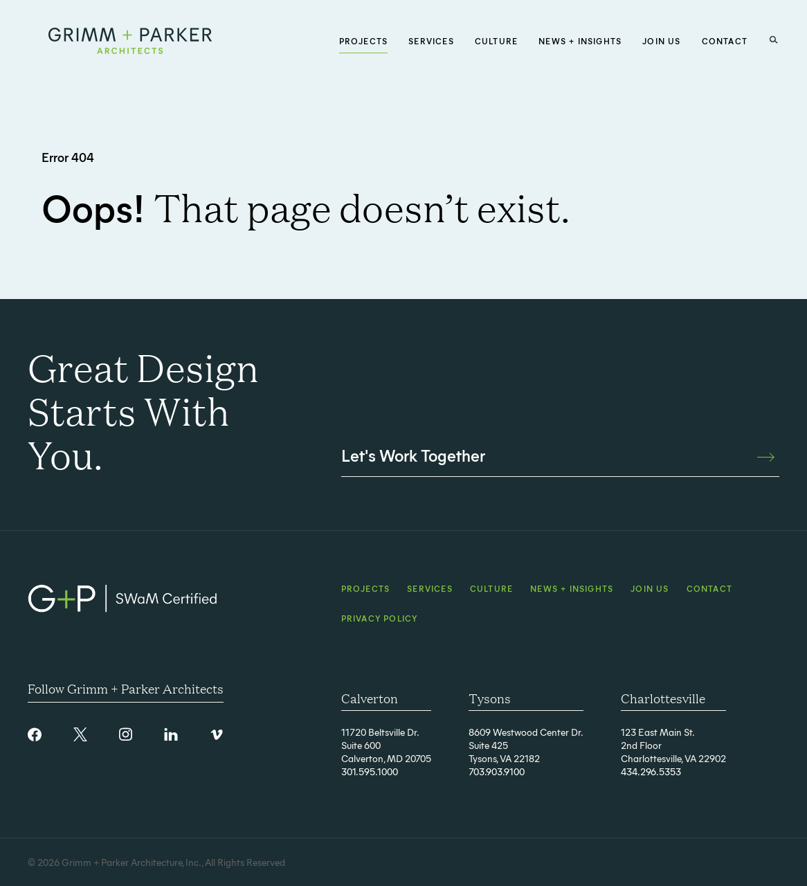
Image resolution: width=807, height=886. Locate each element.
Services (430, 588)
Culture (491, 588)
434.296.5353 (651, 771)
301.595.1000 (369, 771)
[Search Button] (773, 40)
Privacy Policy (379, 618)
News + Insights (571, 588)
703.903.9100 (497, 771)
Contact (709, 588)
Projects (365, 588)
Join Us (650, 588)
